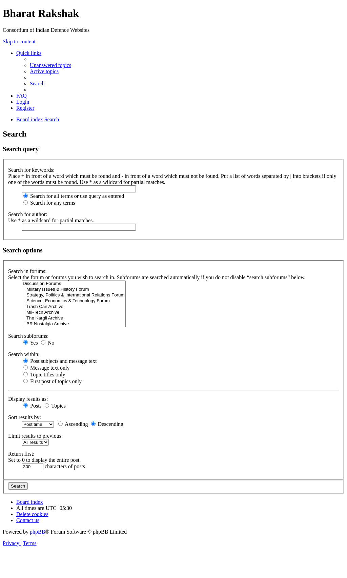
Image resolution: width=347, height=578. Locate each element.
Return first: (21, 454)
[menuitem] (50, 65)
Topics (55, 406)
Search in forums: (27, 271)
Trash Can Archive (73, 307)
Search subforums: (28, 336)
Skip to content (19, 41)
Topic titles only (44, 374)
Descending (107, 424)
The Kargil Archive (73, 318)
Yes (30, 343)
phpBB (37, 532)
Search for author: (27, 214)
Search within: (24, 354)
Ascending (73, 424)
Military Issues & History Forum (73, 289)
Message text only (46, 368)
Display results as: (28, 399)
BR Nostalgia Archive (73, 324)
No (48, 343)
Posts (32, 406)
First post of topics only (52, 381)
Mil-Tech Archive (73, 312)
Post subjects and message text (60, 361)
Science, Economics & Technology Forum (73, 301)
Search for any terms (49, 203)
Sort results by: (24, 417)
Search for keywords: (31, 170)
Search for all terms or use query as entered (73, 196)
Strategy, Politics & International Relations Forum (73, 295)
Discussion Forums (73, 284)
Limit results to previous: (35, 436)
